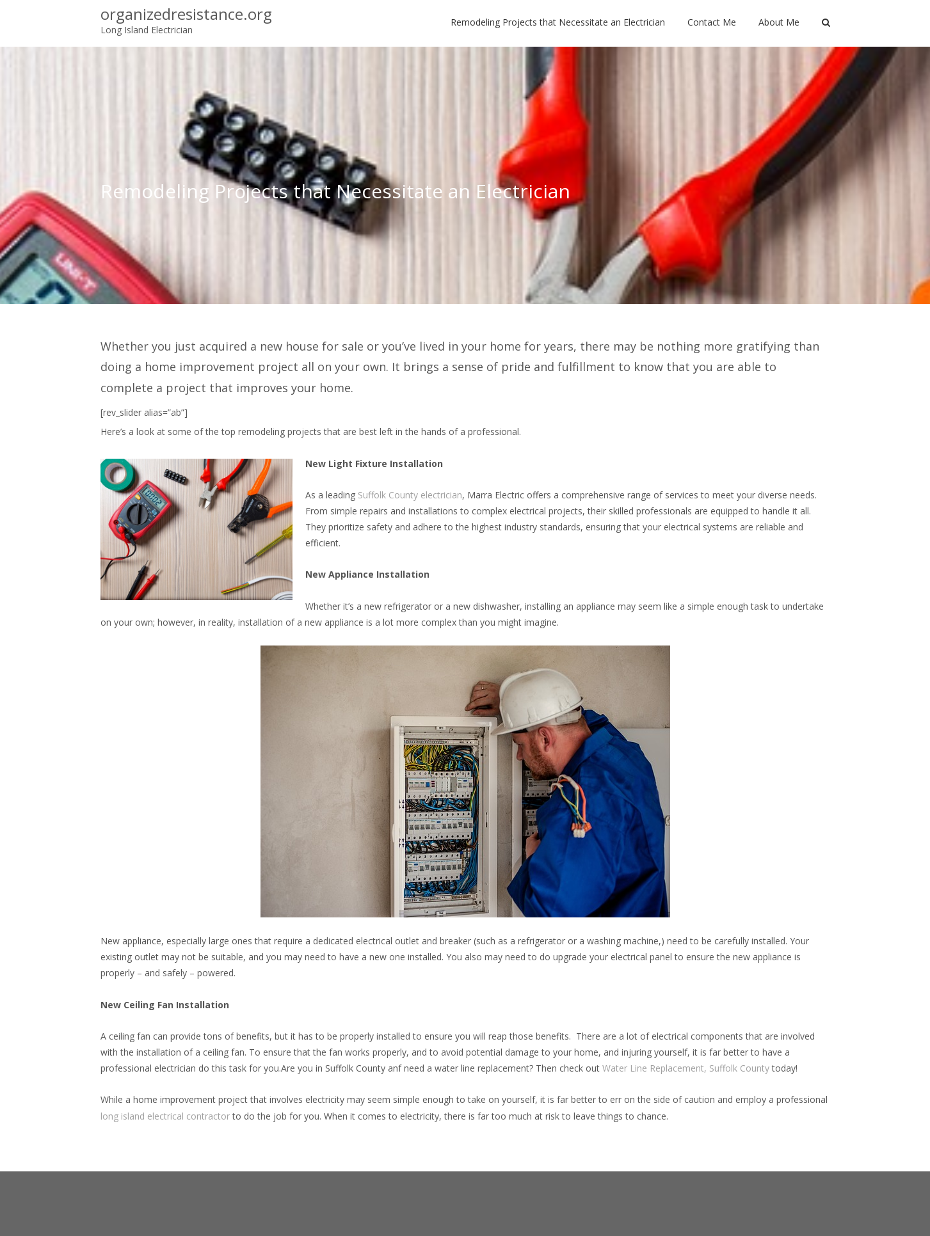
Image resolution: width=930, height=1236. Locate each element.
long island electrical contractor (165, 1116)
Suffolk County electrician (410, 495)
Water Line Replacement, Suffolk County (685, 1068)
